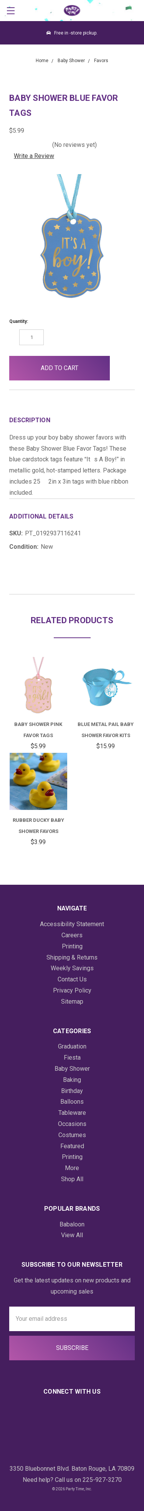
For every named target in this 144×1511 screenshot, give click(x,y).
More (72, 1168)
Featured (72, 1146)
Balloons (72, 1101)
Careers (72, 935)
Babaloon (72, 1224)
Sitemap (72, 1001)
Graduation (72, 1046)
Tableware (72, 1112)
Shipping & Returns (72, 957)
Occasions (72, 1123)
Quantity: (18, 321)
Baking (72, 1079)
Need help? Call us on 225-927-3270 (72, 1479)
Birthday (72, 1091)
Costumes (72, 1135)
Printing (72, 946)
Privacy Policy (72, 990)
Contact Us (72, 979)
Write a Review (34, 156)
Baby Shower (72, 1068)
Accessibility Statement (72, 924)
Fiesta (72, 1057)
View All (72, 1235)
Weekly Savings (72, 968)
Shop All (72, 1179)
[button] (122, 368)
